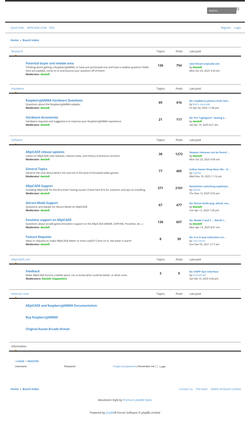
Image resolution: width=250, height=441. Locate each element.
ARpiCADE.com (20, 259)
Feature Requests (38, 237)
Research (17, 51)
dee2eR (45, 74)
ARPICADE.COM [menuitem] (37, 27)
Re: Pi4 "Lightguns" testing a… (207, 117)
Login (20, 361)
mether (197, 173)
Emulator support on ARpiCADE (48, 220)
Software (17, 140)
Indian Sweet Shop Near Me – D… (209, 169)
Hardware (17, 88)
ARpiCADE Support (39, 186)
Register (33, 361)
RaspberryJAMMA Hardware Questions (54, 100)
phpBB (110, 412)
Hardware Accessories (42, 117)
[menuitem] (50, 28)
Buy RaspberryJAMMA (42, 317)
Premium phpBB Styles (137, 400)
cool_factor (199, 240)
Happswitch (59, 278)
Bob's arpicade (201, 104)
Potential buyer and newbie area (50, 63)
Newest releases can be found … (209, 152)
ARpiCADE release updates (45, 152)
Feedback (33, 271)
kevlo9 (196, 190)
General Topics (36, 169)
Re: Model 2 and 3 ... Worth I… (207, 220)
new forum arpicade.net (204, 63)
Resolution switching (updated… (209, 186)
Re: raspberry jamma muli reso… (209, 100)
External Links (20, 294)
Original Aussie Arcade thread (48, 329)
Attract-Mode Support (42, 203)
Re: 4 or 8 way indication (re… (207, 237)
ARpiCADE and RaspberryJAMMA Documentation (61, 305)
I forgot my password (124, 366)
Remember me (148, 366)
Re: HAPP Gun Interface (203, 271)
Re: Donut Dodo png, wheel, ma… (209, 203)
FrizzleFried (199, 275)
